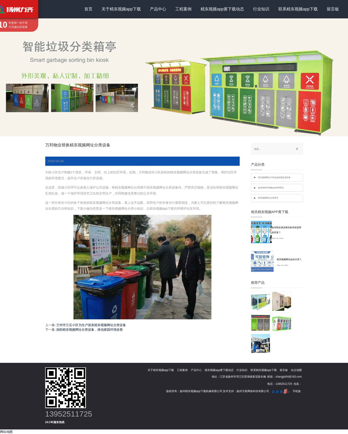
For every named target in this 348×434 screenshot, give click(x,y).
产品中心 (158, 9)
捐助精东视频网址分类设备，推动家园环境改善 (89, 329)
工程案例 (183, 9)
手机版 (297, 391)
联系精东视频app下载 (298, 9)
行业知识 (261, 9)
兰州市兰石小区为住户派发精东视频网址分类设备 (91, 325)
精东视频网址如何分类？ (289, 259)
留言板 (333, 9)
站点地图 (296, 370)
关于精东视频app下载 (121, 9)
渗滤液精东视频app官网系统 (271, 188)
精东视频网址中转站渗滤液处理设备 (274, 177)
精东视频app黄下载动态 (222, 9)
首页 (88, 9)
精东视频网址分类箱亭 (268, 198)
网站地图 (6, 432)
